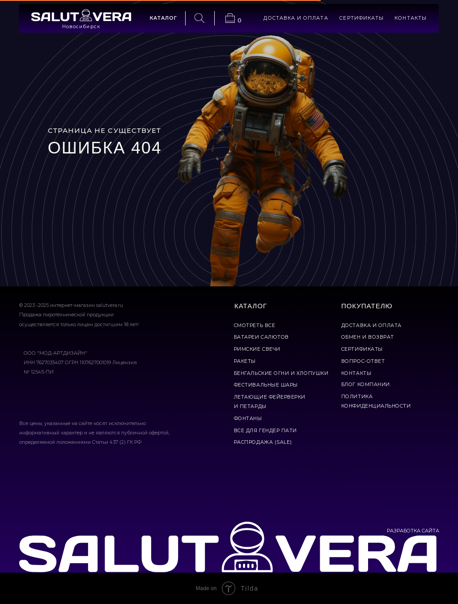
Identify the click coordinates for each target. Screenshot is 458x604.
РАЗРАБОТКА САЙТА (413, 531)
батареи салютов (261, 337)
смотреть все (254, 325)
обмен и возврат (367, 337)
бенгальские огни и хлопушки (281, 373)
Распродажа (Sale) (263, 442)
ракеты (245, 361)
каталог (163, 18)
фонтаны (248, 418)
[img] (81, 15)
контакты (410, 18)
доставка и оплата (295, 18)
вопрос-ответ (363, 361)
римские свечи (257, 349)
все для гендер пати (265, 431)
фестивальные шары (266, 385)
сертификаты (361, 18)
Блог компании (365, 384)
